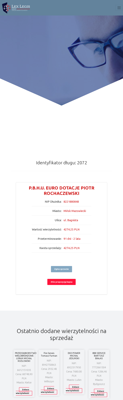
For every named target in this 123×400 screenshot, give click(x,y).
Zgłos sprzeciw (61, 269)
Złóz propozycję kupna (61, 282)
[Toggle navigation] (119, 8)
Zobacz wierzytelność (22, 391)
